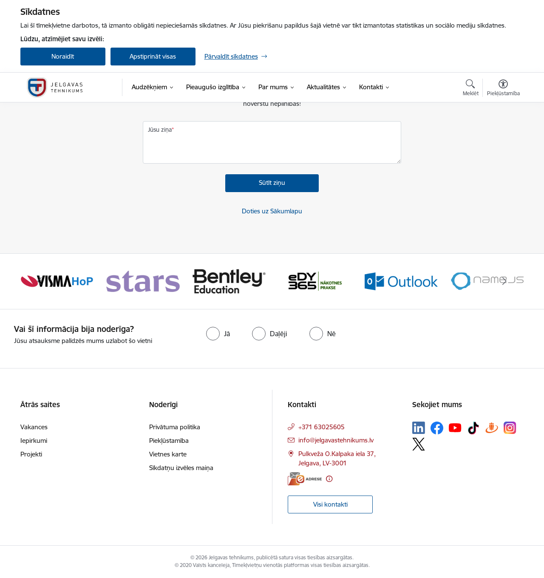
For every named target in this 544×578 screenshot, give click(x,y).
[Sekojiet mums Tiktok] (473, 428)
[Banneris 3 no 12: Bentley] (229, 281)
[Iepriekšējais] (40, 281)
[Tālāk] (504, 281)
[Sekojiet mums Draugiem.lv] (491, 427)
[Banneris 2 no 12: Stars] (143, 281)
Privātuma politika (174, 427)
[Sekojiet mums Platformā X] (418, 444)
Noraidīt (62, 56)
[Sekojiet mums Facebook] (437, 428)
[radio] (218, 333)
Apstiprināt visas (153, 56)
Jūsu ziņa (160, 129)
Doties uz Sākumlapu (272, 211)
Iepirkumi (33, 440)
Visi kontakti (330, 504)
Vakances (34, 427)
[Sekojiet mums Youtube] (455, 427)
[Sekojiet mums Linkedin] (418, 428)
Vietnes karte (168, 454)
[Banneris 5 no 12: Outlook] (401, 281)
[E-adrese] (305, 479)
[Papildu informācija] (329, 479)
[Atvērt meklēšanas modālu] (471, 89)
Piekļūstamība (169, 440)
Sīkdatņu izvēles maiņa (181, 468)
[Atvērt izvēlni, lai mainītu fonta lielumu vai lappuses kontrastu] (503, 89)
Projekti (31, 454)
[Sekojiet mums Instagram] (510, 428)
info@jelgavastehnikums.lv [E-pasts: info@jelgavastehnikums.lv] (336, 440)
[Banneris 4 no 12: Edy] (315, 281)
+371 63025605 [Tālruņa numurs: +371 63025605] (321, 427)
